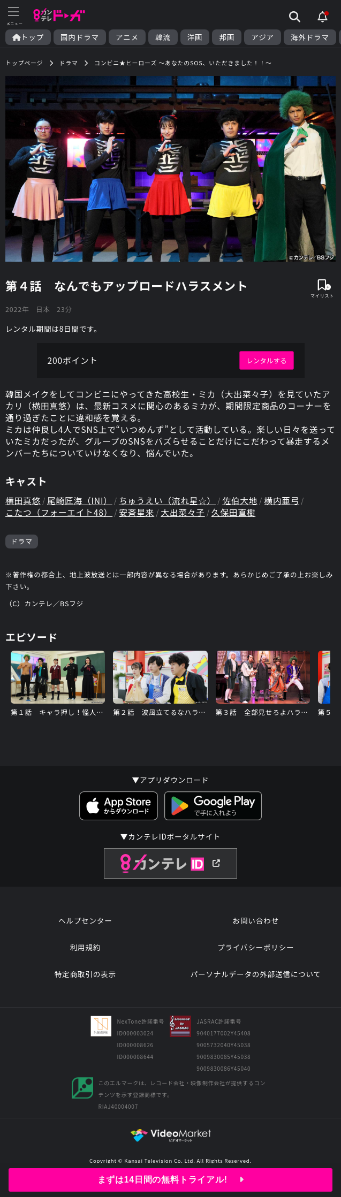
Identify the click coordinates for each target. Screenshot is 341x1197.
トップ (28, 37)
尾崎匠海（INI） (81, 503)
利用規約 (85, 952)
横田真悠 (23, 503)
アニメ (127, 37)
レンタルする (266, 361)
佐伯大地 (244, 503)
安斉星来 (139, 515)
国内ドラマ (79, 37)
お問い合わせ (256, 925)
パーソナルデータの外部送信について (256, 978)
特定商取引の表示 (85, 978)
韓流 (163, 37)
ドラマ (22, 544)
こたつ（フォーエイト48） (60, 515)
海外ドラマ (310, 37)
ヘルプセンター (85, 925)
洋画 (195, 37)
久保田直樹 (237, 515)
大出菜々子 (186, 515)
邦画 (226, 37)
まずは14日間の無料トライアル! (170, 1179)
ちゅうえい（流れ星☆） (170, 503)
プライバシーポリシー (255, 952)
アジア (262, 37)
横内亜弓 (287, 503)
